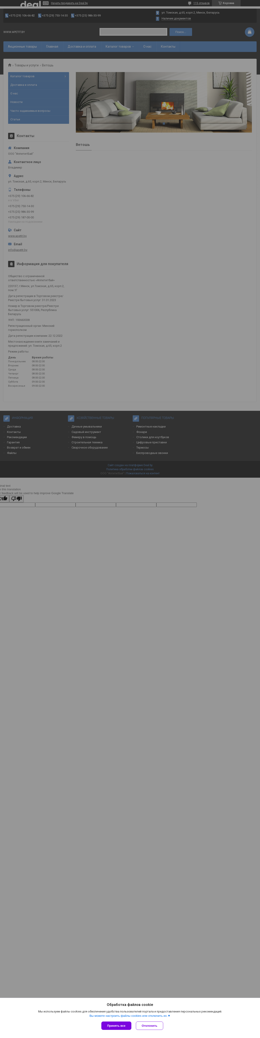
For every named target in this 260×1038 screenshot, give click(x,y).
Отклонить (149, 1025)
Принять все (116, 1025)
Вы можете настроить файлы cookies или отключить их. (128, 1015)
